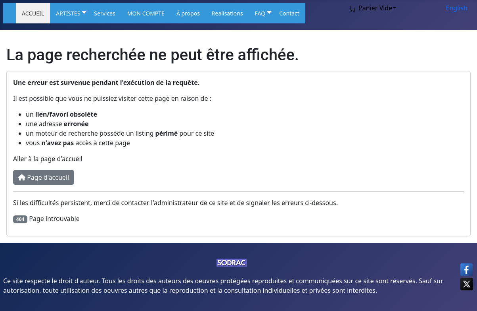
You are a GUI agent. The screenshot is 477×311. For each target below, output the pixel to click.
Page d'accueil (43, 177)
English (456, 8)
